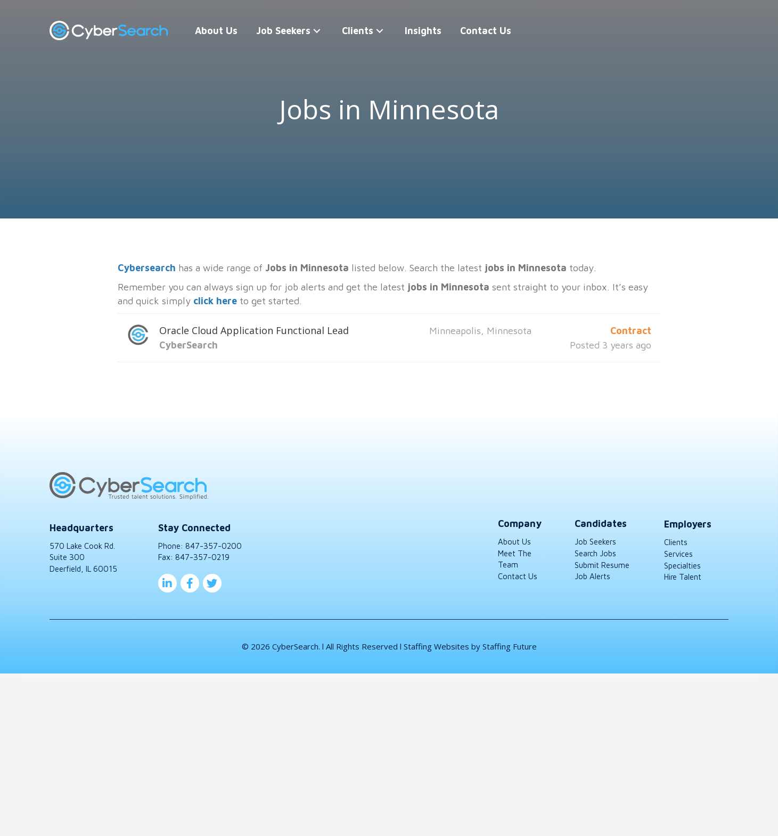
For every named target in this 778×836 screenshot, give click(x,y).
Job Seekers (595, 541)
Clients (675, 542)
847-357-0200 (213, 545)
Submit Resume (602, 565)
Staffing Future (509, 646)
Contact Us (517, 576)
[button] (316, 31)
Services (678, 553)
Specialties (682, 565)
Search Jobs (595, 553)
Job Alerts (592, 576)
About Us (514, 541)
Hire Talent (682, 576)
